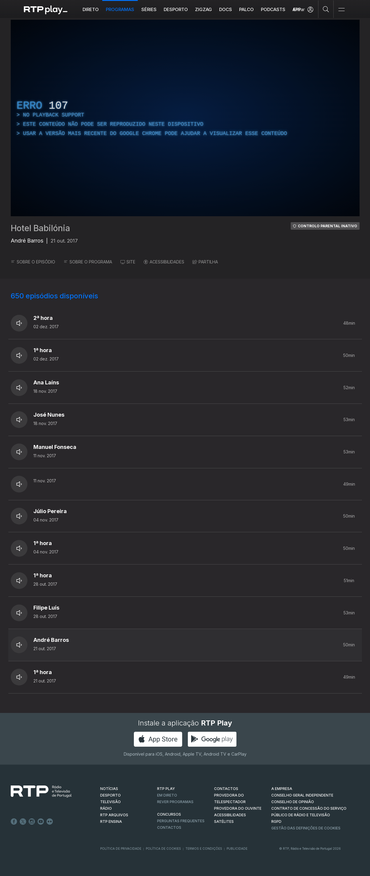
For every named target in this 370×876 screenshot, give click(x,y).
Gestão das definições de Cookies (305, 828)
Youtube (41, 821)
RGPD (276, 821)
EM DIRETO (167, 795)
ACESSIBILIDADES (164, 261)
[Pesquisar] (326, 9)
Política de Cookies (163, 848)
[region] (185, 118)
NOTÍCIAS (109, 788)
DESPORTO (110, 795)
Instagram (32, 821)
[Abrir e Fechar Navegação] (341, 9)
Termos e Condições (203, 848)
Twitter (23, 821)
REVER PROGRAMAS (175, 802)
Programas (120, 9)
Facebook (14, 821)
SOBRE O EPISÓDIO (33, 261)
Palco (246, 9)
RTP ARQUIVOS (114, 815)
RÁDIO (106, 808)
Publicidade (237, 848)
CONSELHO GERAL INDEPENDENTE (302, 795)
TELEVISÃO (110, 802)
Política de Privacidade (120, 848)
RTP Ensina (111, 821)
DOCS (225, 9)
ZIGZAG (203, 9)
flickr (50, 821)
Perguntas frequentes (181, 821)
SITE (127, 261)
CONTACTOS (226, 788)
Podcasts (273, 9)
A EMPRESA (281, 788)
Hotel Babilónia (40, 228)
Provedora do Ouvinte (237, 808)
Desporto (176, 9)
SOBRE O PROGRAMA (88, 261)
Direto (91, 9)
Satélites (224, 821)
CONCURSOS (169, 814)
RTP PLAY (166, 788)
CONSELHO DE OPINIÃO (292, 802)
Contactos (169, 827)
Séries (149, 9)
